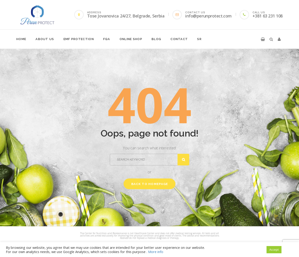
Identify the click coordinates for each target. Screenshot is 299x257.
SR (199, 39)
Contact (179, 39)
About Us (45, 39)
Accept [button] (274, 249)
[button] (262, 39)
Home (21, 39)
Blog (156, 39)
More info (155, 251)
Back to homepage (149, 184)
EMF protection (79, 39)
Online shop (131, 39)
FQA (106, 39)
